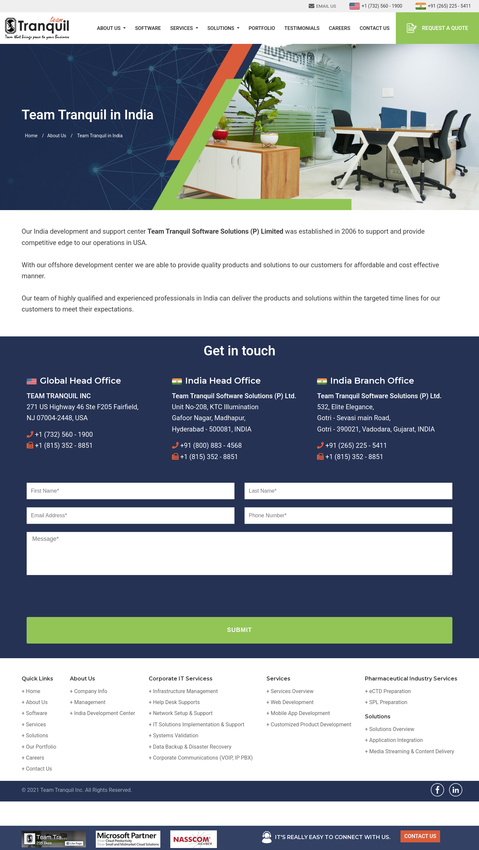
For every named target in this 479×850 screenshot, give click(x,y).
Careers (339, 28)
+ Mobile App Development (298, 713)
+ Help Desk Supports (174, 702)
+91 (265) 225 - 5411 (443, 6)
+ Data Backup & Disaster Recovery (190, 747)
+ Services (34, 724)
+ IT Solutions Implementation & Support (196, 724)
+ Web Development (290, 702)
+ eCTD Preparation (388, 691)
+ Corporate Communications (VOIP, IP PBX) (201, 758)
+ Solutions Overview (389, 729)
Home (31, 135)
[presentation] (77, 596)
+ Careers (33, 758)
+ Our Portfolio (39, 747)
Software (148, 28)
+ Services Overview (290, 691)
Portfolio (262, 28)
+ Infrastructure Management (183, 691)
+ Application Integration (394, 740)
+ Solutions (35, 735)
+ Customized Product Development (308, 724)
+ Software (34, 713)
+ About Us (35, 702)
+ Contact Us (37, 769)
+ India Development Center (102, 713)
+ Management (87, 702)
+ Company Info (88, 691)
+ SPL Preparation (386, 702)
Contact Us (375, 28)
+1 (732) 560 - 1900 (375, 6)
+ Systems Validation (173, 735)
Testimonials (302, 28)
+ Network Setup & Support (181, 713)
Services (182, 28)
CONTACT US (420, 836)
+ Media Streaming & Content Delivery (409, 751)
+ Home (31, 691)
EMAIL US (322, 6)
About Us (109, 28)
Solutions (222, 28)
